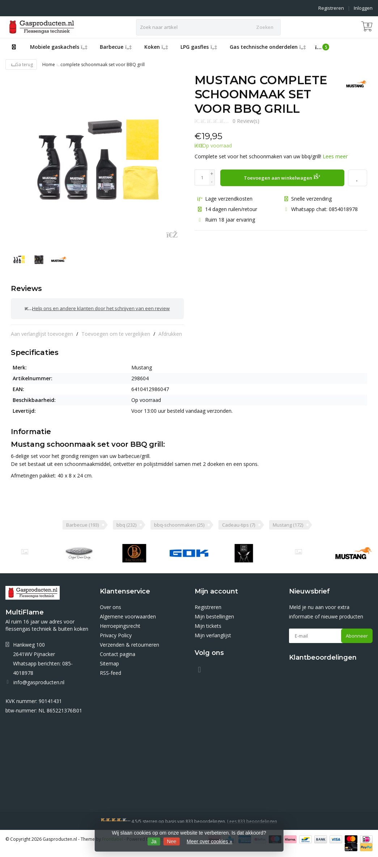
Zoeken (264, 27)
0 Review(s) (246, 120)
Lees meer (335, 156)
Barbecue (116, 46)
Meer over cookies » (209, 841)
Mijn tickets (208, 623)
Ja (154, 841)
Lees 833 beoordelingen (252, 819)
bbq (126, 522)
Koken (156, 46)
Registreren (331, 8)
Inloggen (363, 8)
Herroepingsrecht (120, 623)
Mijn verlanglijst (213, 633)
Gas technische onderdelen (268, 46)
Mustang (288, 522)
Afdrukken (170, 331)
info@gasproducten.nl (38, 680)
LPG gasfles (198, 46)
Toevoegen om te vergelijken (115, 331)
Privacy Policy (116, 633)
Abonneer (357, 633)
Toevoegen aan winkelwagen (282, 176)
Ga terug (21, 64)
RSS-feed (110, 670)
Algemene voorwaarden (128, 614)
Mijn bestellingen (214, 614)
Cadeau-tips (238, 522)
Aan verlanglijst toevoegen (42, 331)
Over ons (110, 604)
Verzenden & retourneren (129, 642)
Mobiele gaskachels (59, 46)
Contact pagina (117, 651)
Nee (172, 841)
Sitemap (109, 661)
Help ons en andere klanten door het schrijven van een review (97, 307)
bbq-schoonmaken (179, 522)
